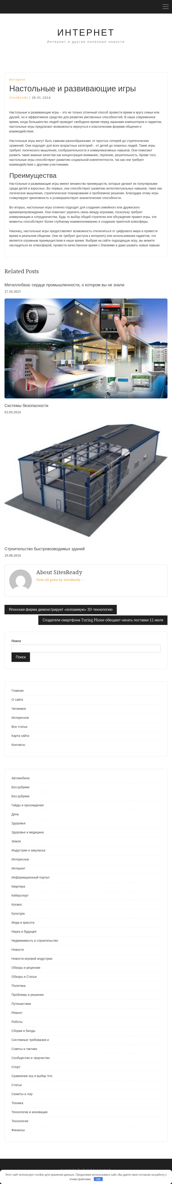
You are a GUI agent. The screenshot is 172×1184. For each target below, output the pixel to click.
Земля (16, 841)
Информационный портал (30, 877)
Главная (17, 690)
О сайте (17, 699)
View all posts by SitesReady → (60, 580)
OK (98, 1179)
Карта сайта (20, 736)
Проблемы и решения (27, 995)
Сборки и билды (23, 1031)
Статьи (16, 1085)
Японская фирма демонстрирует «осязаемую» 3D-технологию (60, 609)
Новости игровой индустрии (31, 958)
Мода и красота (22, 922)
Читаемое (18, 708)
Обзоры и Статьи (24, 976)
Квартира (18, 886)
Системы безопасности (26, 405)
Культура (18, 913)
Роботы (16, 1022)
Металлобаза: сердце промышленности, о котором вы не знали (64, 284)
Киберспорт (20, 895)
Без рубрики (20, 787)
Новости (17, 949)
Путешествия (21, 1004)
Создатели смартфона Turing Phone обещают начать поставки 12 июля (103, 620)
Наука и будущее (24, 931)
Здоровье (18, 823)
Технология (19, 1121)
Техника (17, 1103)
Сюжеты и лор (21, 1094)
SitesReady (18, 97)
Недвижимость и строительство (34, 940)
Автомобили (20, 778)
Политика (18, 985)
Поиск (16, 641)
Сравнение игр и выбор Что (31, 1076)
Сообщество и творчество (30, 1058)
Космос (16, 904)
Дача (15, 814)
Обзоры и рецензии (25, 967)
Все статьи (19, 726)
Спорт (15, 1067)
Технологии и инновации (29, 1112)
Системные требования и (30, 1040)
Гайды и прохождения (27, 805)
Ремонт (16, 1013)
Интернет (86, 32)
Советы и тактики (24, 1049)
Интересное (20, 717)
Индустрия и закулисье (28, 850)
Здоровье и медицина (27, 832)
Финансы (18, 1130)
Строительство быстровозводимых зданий (45, 548)
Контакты (18, 745)
